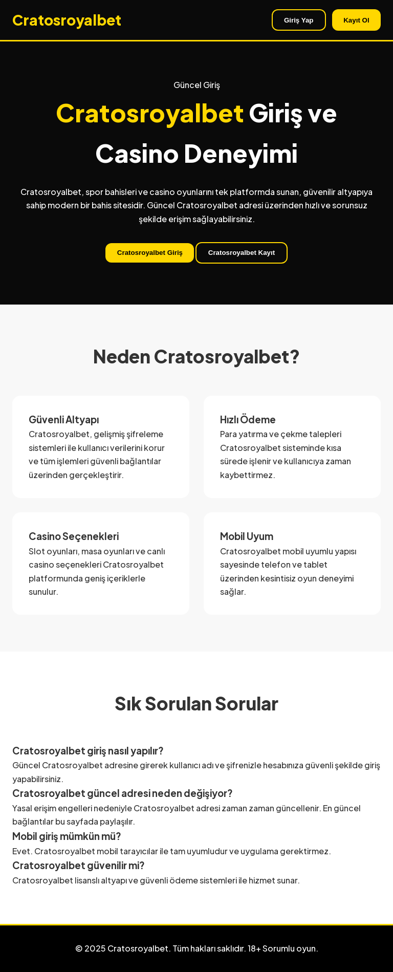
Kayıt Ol (356, 20)
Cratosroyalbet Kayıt (241, 252)
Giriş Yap (299, 20)
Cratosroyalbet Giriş (150, 252)
